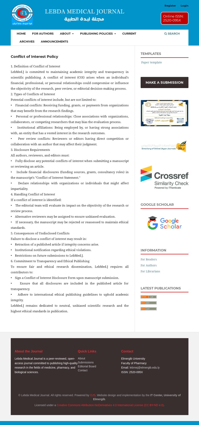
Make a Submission (164, 82)
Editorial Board (87, 366)
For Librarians (150, 271)
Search (172, 33)
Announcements (54, 41)
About (66, 33)
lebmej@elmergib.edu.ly (145, 367)
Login (184, 5)
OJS (92, 395)
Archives (27, 41)
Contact (82, 370)
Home (21, 33)
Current (129, 33)
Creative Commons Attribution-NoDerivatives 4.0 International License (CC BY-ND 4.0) (110, 405)
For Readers (149, 259)
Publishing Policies (97, 33)
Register (170, 5)
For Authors (43, 33)
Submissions (86, 362)
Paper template (151, 62)
